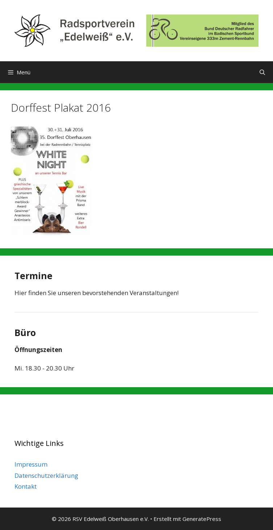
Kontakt (25, 486)
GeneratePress (201, 518)
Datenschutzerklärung (46, 475)
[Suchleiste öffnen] (262, 72)
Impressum (30, 464)
